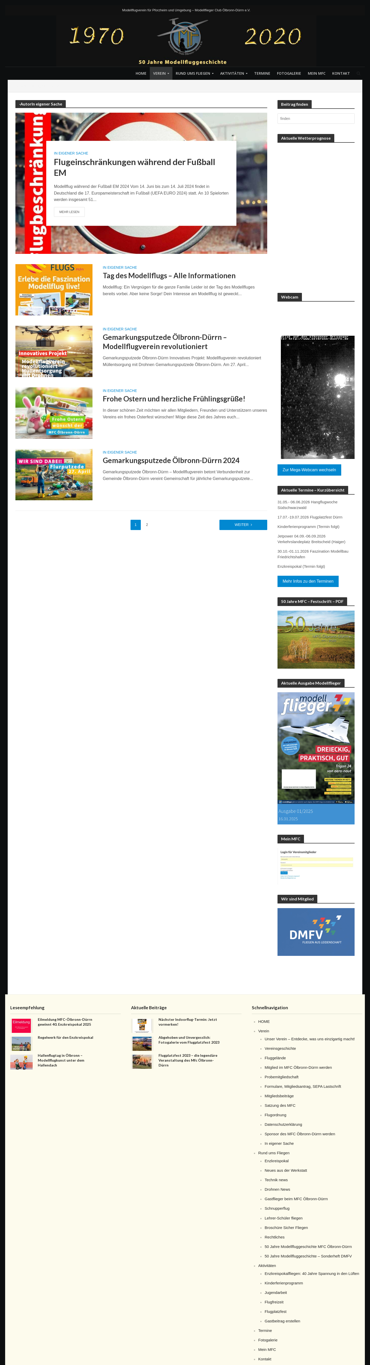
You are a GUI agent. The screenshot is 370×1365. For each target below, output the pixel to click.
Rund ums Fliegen (193, 73)
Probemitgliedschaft (282, 1077)
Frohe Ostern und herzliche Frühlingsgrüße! (174, 398)
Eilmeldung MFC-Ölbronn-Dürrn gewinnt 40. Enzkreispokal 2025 (65, 1021)
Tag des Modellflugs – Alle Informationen (169, 275)
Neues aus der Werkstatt (286, 1170)
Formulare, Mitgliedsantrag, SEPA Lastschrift (303, 1086)
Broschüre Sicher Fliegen (286, 1227)
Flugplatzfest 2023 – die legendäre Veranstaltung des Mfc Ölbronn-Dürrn (188, 1060)
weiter (241, 525)
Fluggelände (275, 1058)
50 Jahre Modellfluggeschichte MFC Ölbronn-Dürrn (308, 1246)
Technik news (276, 1180)
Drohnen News (277, 1189)
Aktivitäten (232, 73)
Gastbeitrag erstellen (282, 1321)
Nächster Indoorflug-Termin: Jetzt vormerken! (188, 1021)
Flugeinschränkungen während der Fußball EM (134, 167)
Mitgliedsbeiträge (279, 1096)
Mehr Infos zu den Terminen (308, 581)
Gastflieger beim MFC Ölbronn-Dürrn (296, 1199)
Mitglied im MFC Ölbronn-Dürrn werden (298, 1067)
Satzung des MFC (280, 1105)
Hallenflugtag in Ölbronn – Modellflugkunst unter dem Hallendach (61, 1060)
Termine (262, 73)
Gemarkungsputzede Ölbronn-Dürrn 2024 (171, 460)
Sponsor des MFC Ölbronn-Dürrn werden (300, 1134)
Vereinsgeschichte (280, 1048)
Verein (159, 73)
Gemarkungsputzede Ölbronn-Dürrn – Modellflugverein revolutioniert (165, 342)
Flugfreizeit (274, 1302)
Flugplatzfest (275, 1311)
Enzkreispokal (277, 1161)
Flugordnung (275, 1115)
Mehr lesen (69, 212)
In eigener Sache (71, 153)
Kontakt (341, 73)
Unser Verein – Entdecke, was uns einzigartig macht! (310, 1039)
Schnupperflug (277, 1208)
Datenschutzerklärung (283, 1124)
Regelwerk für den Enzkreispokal (65, 1037)
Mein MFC (317, 73)
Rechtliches (275, 1237)
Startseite (20, 86)
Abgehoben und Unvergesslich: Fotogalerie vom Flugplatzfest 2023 (189, 1039)
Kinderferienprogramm (284, 1283)
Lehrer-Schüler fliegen (284, 1218)
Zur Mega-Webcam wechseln (309, 470)
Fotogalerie (289, 73)
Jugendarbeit (276, 1292)
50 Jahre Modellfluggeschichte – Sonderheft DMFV (308, 1256)
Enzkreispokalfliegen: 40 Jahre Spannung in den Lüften (312, 1273)
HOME (141, 73)
